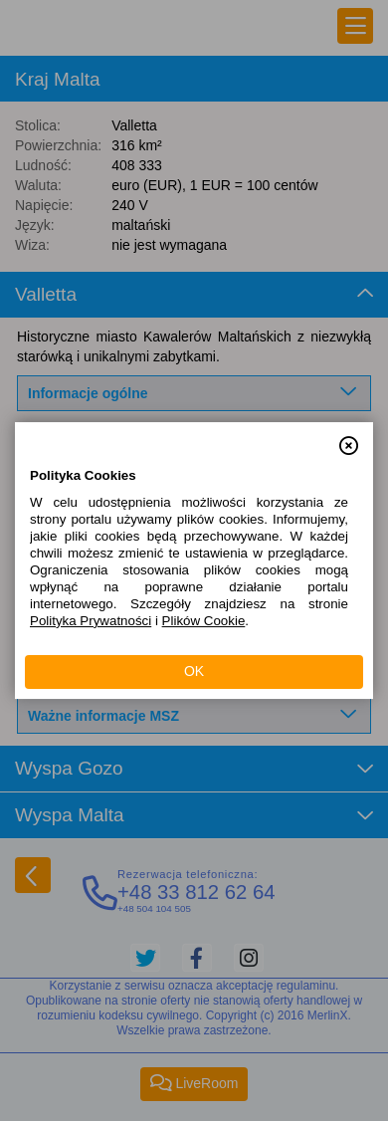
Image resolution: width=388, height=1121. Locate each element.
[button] (348, 437)
